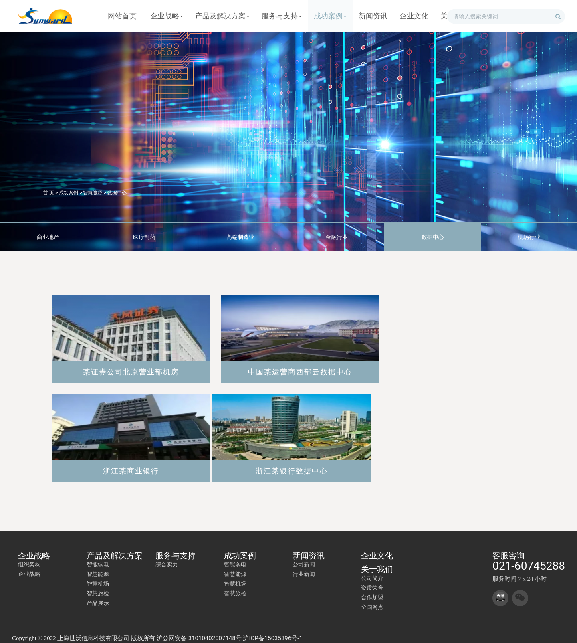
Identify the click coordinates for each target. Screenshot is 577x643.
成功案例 (68, 193)
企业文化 (377, 547)
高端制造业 (240, 237)
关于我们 (377, 561)
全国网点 (372, 598)
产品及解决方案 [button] (222, 16)
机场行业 (529, 237)
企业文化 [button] (413, 16)
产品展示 (98, 594)
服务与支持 (175, 547)
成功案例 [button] (330, 16)
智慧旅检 (98, 585)
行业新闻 (304, 565)
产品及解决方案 (115, 547)
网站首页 (122, 16)
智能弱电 (98, 556)
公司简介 (372, 569)
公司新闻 (304, 556)
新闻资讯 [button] (373, 16)
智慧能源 (92, 193)
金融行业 (336, 237)
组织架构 (29, 556)
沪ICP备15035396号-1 (272, 629)
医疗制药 (144, 237)
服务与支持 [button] (282, 16)
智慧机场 (98, 575)
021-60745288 (528, 557)
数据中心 (117, 193)
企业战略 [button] (166, 16)
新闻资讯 (309, 547)
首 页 (48, 193)
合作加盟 (372, 589)
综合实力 (166, 556)
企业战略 (34, 547)
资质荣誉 (372, 579)
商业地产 (48, 237)
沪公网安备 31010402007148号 (199, 629)
